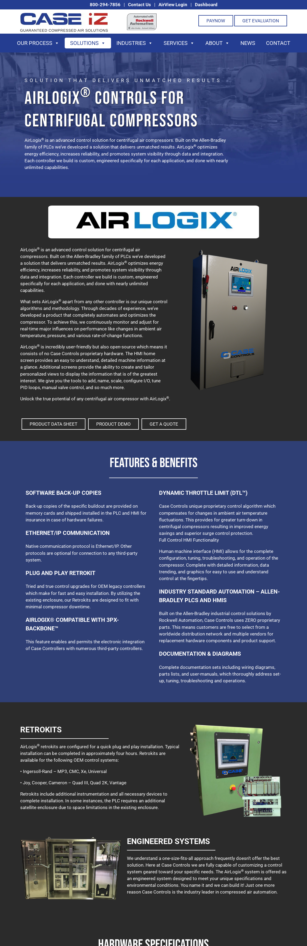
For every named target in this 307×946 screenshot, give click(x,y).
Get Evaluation (260, 20)
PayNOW (215, 20)
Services (179, 43)
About (217, 43)
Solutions (88, 43)
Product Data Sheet (53, 424)
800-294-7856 (105, 4)
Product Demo (113, 424)
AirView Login (172, 4)
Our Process (38, 43)
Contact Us (139, 4)
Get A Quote (164, 424)
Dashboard (206, 4)
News (247, 43)
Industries (134, 43)
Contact (278, 43)
